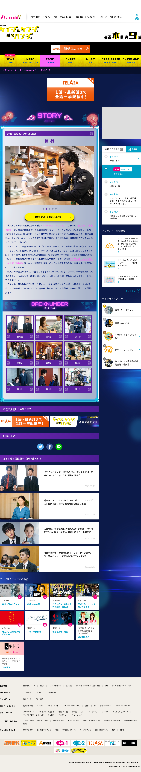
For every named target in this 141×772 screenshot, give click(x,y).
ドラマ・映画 (34, 17)
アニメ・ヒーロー (66, 17)
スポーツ (103, 17)
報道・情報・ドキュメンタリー (86, 17)
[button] (43, 209)
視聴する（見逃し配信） (49, 217)
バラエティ (46, 17)
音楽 (55, 17)
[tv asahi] (11, 17)
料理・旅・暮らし (116, 17)
